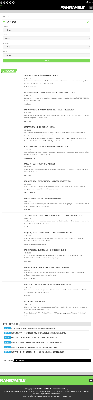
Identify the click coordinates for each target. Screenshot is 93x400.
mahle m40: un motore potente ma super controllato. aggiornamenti (34, 337)
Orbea (73, 141)
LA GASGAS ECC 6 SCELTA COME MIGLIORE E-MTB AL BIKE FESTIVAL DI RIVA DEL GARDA (49, 92)
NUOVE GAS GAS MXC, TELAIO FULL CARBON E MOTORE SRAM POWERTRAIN (46, 146)
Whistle (49, 313)
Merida (58, 138)
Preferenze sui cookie (39, 396)
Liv (53, 138)
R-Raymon (74, 313)
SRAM (26, 87)
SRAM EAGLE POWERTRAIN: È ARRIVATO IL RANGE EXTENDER (41, 75)
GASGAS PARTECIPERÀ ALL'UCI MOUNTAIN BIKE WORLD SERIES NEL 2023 (45, 250)
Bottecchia (32, 313)
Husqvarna (28, 244)
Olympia (41, 138)
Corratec (27, 141)
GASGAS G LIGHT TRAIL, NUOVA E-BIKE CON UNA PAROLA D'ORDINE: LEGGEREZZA (47, 284)
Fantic (44, 313)
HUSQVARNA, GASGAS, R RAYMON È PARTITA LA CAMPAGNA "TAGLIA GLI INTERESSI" (48, 233)
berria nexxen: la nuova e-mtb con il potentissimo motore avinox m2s (33, 328)
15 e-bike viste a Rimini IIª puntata (34, 301)
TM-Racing (57, 313)
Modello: (6, 43)
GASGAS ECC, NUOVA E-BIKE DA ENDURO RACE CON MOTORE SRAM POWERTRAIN (47, 181)
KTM (39, 313)
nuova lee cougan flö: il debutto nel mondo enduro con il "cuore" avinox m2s (36, 342)
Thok (26, 313)
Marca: (5, 35)
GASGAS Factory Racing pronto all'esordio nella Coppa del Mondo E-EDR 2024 (49, 110)
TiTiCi (26, 138)
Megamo (74, 138)
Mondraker (66, 138)
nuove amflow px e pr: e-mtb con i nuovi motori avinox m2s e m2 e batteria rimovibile (38, 333)
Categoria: (6, 26)
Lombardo (66, 141)
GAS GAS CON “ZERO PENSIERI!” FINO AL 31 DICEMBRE (39, 164)
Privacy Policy (26, 396)
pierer (33, 279)
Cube (41, 141)
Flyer (52, 141)
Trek (84, 138)
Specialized (33, 138)
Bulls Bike (35, 141)
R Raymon (43, 244)
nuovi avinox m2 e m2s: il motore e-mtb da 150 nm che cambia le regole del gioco (37, 352)
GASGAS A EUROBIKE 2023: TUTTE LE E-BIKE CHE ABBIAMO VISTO (43, 198)
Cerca (46, 60)
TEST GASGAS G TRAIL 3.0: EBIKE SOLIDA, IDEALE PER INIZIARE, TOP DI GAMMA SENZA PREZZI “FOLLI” (53, 215)
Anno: (5, 52)
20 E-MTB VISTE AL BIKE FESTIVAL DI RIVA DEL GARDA (39, 127)
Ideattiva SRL (67, 396)
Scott (80, 138)
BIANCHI (47, 141)
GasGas (32, 87)
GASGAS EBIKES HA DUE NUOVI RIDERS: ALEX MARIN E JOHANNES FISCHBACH (46, 267)
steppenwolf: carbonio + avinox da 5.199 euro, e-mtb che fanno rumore (34, 347)
